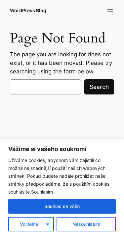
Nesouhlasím (86, 224)
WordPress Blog (28, 10)
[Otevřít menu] (110, 10)
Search (99, 87)
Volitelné (29, 224)
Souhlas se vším (62, 206)
